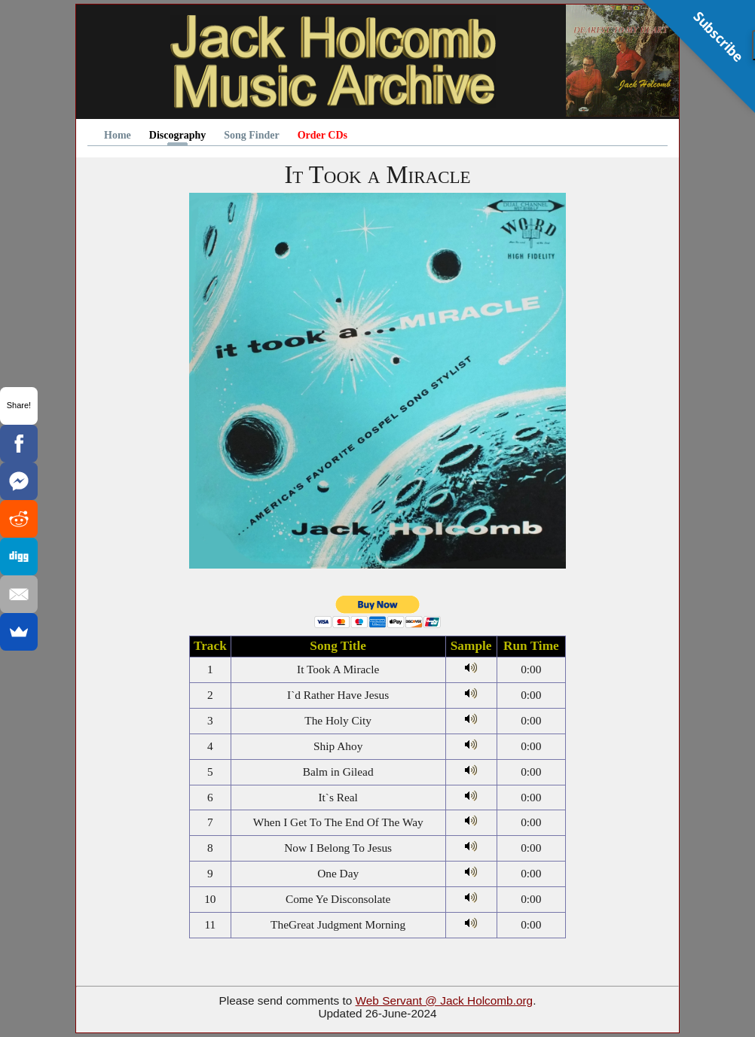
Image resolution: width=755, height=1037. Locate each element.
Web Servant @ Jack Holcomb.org (444, 1000)
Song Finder (252, 135)
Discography (177, 135)
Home (117, 135)
